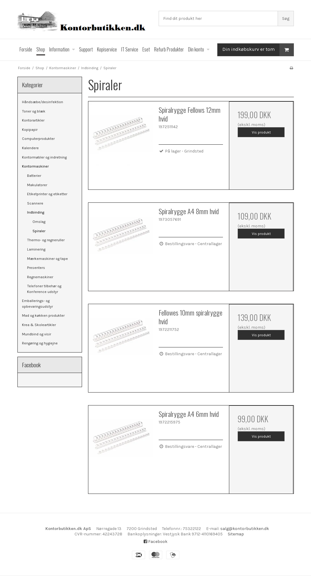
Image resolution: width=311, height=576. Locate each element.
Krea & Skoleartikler (39, 325)
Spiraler (38, 231)
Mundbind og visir (36, 334)
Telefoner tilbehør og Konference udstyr (44, 289)
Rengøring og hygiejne (40, 343)
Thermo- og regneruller (46, 240)
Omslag (38, 222)
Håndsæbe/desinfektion (42, 102)
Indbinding (35, 212)
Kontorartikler (33, 120)
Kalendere (30, 148)
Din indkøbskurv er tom (258, 50)
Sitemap (236, 534)
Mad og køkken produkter (43, 315)
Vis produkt (261, 132)
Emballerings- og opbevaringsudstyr (37, 303)
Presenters (36, 268)
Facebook (155, 541)
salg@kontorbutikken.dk (244, 528)
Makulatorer (37, 185)
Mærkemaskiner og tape (47, 259)
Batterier (34, 176)
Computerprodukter (38, 139)
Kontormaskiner (35, 166)
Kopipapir (30, 130)
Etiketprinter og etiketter (47, 194)
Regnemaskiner (40, 277)
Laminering (36, 249)
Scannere (35, 203)
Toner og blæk (33, 111)
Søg (285, 18)
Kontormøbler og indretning (44, 157)
